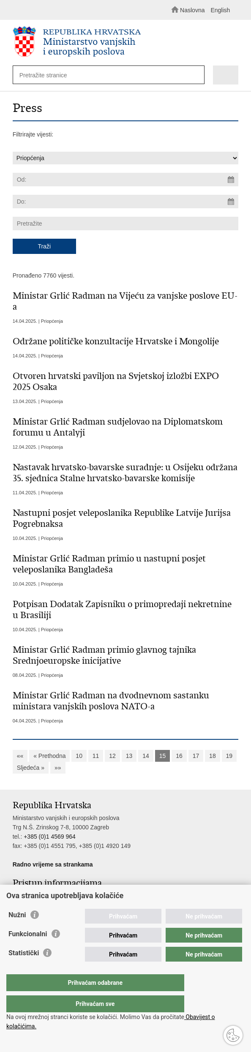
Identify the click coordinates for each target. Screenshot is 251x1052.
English (220, 10)
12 (112, 755)
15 (162, 755)
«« (20, 755)
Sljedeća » (30, 767)
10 (79, 755)
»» (58, 767)
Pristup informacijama (41, 895)
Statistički (23, 970)
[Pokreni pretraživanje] (195, 75)
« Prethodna (49, 755)
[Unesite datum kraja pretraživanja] (126, 201)
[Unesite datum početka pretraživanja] (126, 179)
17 (196, 755)
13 (129, 755)
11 (96, 755)
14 (145, 755)
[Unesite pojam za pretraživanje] (103, 75)
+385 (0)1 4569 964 (50, 836)
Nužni (17, 932)
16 (179, 755)
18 (212, 755)
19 (229, 755)
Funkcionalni (27, 951)
